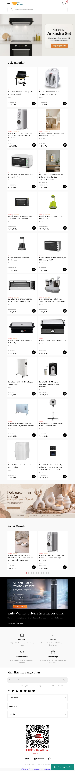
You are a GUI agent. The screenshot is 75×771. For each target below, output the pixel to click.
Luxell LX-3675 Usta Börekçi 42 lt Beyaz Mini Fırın (20, 176)
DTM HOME (42, 138)
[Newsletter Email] (37, 680)
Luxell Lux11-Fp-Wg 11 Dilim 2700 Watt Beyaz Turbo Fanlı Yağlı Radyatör (51, 558)
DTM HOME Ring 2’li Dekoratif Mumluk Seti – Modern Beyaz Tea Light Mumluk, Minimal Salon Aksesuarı (20, 558)
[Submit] (64, 680)
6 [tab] (38, 573)
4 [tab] (33, 573)
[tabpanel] (37, 35)
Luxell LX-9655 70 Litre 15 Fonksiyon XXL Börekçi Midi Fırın (52, 259)
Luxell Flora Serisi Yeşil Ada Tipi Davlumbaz (50, 217)
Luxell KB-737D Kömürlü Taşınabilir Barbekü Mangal (21, 93)
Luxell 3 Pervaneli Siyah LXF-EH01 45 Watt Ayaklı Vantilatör (53, 425)
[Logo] (17, 3)
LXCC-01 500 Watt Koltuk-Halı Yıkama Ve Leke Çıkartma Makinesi (52, 300)
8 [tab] (43, 573)
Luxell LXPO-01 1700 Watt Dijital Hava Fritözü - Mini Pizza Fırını (20, 300)
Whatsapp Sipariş (62, 767)
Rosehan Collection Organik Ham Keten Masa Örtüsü (51, 134)
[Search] (37, 9)
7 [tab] (41, 573)
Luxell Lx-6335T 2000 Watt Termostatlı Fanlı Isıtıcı (49, 93)
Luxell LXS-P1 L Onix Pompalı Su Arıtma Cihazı (20, 466)
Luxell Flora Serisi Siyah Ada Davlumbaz (18, 259)
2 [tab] (28, 573)
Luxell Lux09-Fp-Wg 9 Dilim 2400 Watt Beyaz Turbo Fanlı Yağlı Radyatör (20, 135)
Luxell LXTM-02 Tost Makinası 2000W (52, 340)
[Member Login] (63, 3)
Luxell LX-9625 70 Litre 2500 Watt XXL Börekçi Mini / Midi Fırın (20, 217)
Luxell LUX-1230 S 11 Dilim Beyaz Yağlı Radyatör (20, 383)
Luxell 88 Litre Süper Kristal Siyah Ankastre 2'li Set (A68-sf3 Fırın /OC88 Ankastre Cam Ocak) (51, 467)
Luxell (10, 97)
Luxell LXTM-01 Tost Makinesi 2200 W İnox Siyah (21, 342)
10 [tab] (49, 573)
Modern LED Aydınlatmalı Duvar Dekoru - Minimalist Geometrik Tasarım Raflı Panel (51, 177)
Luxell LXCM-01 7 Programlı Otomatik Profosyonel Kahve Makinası (50, 384)
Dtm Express (43, 182)
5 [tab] (36, 573)
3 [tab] (31, 573)
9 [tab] (46, 573)
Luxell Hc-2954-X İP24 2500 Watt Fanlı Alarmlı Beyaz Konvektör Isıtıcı (21, 425)
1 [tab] (26, 573)
